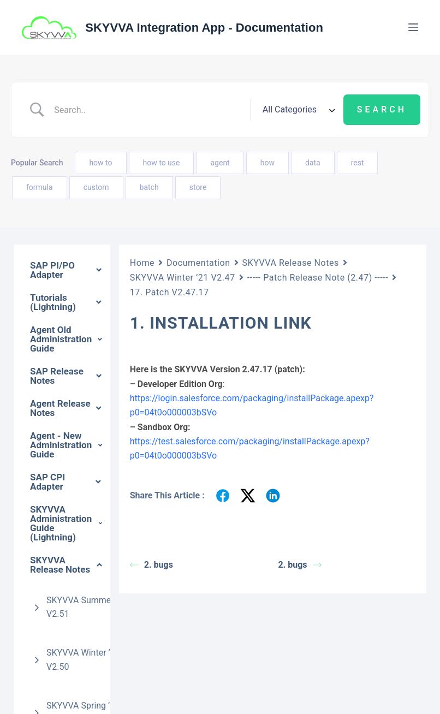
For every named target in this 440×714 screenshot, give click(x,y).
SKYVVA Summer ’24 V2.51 (87, 607)
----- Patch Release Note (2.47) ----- (318, 277)
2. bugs (151, 565)
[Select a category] (297, 110)
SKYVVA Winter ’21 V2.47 (182, 277)
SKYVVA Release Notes (290, 263)
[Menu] (413, 27)
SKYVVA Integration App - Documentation (204, 27)
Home (142, 263)
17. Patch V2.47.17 (169, 292)
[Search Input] (148, 110)
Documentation (198, 263)
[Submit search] (381, 109)
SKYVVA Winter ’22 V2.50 (83, 659)
